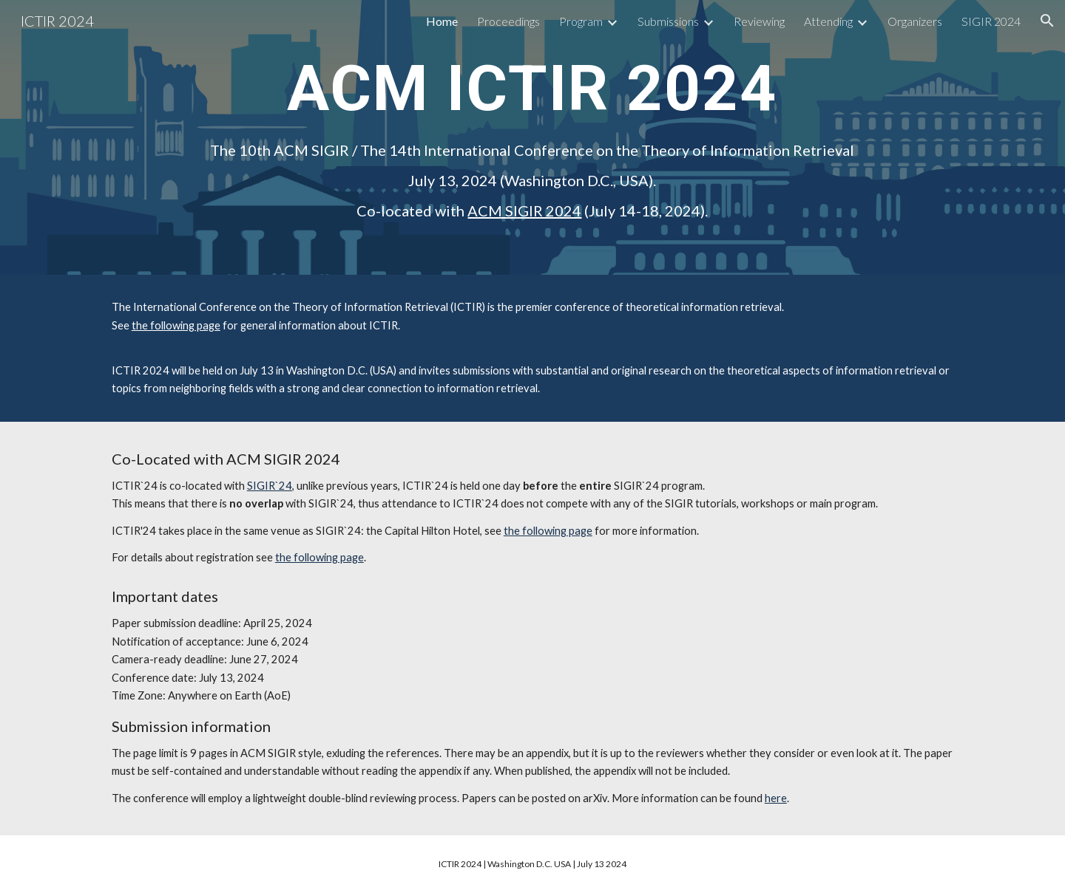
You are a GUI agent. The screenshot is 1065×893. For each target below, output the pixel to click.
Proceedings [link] (508, 21)
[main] (532, 87)
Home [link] (442, 21)
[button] (1047, 20)
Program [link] (581, 21)
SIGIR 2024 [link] (991, 21)
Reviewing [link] (759, 21)
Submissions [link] (668, 21)
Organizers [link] (915, 21)
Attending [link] (828, 21)
